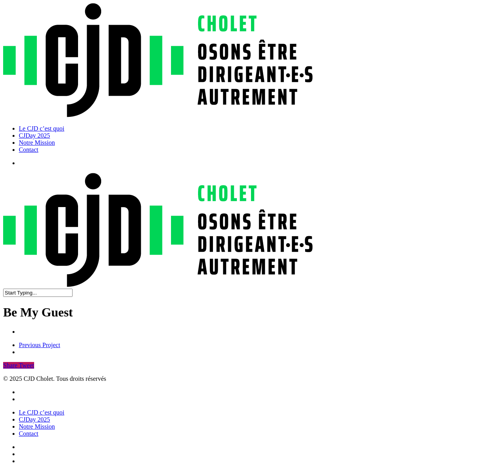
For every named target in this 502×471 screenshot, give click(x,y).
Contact (28, 433)
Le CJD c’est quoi (41, 412)
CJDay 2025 (34, 419)
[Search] (38, 293)
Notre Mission (37, 426)
